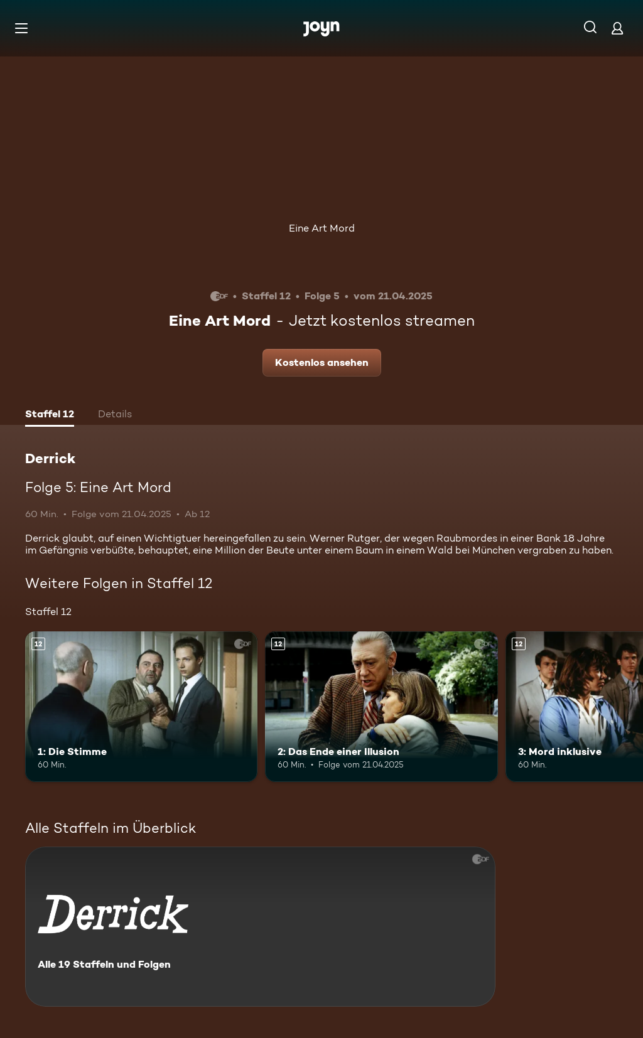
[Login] (617, 28)
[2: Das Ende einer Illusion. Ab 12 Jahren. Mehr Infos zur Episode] (381, 707)
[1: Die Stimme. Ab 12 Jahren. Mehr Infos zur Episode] (141, 707)
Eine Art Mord (322, 228)
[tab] (50, 415)
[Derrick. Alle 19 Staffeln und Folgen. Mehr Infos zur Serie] (260, 927)
